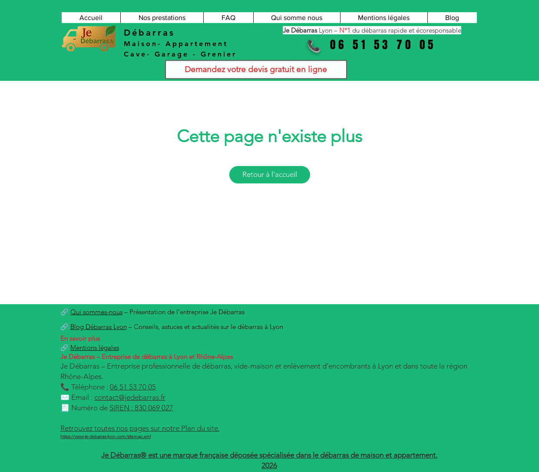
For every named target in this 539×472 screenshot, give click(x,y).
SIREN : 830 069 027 (141, 407)
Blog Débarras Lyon (98, 326)
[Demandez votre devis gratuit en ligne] (256, 69)
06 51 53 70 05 (133, 386)
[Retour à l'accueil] (269, 174)
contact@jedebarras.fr (129, 397)
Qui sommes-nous (96, 312)
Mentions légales (94, 347)
